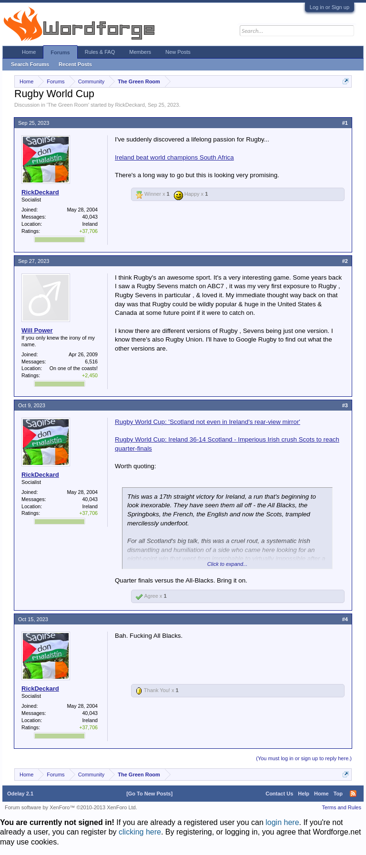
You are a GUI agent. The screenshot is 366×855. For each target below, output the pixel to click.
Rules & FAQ (100, 52)
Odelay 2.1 (20, 793)
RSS (353, 793)
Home (29, 52)
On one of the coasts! (74, 368)
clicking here (140, 832)
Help (303, 793)
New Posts (178, 52)
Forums (60, 52)
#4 (345, 619)
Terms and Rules (341, 807)
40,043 (90, 217)
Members (140, 52)
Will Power (37, 330)
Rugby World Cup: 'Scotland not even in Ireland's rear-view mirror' (207, 421)
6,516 (91, 361)
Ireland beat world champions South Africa (174, 157)
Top (338, 793)
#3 (345, 405)
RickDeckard (129, 105)
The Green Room (68, 105)
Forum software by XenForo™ (71, 807)
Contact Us (279, 793)
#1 (345, 123)
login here (282, 822)
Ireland (90, 224)
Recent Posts (75, 64)
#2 (345, 261)
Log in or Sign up (329, 7)
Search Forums (30, 64)
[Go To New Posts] (149, 793)
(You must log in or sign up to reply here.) (304, 758)
